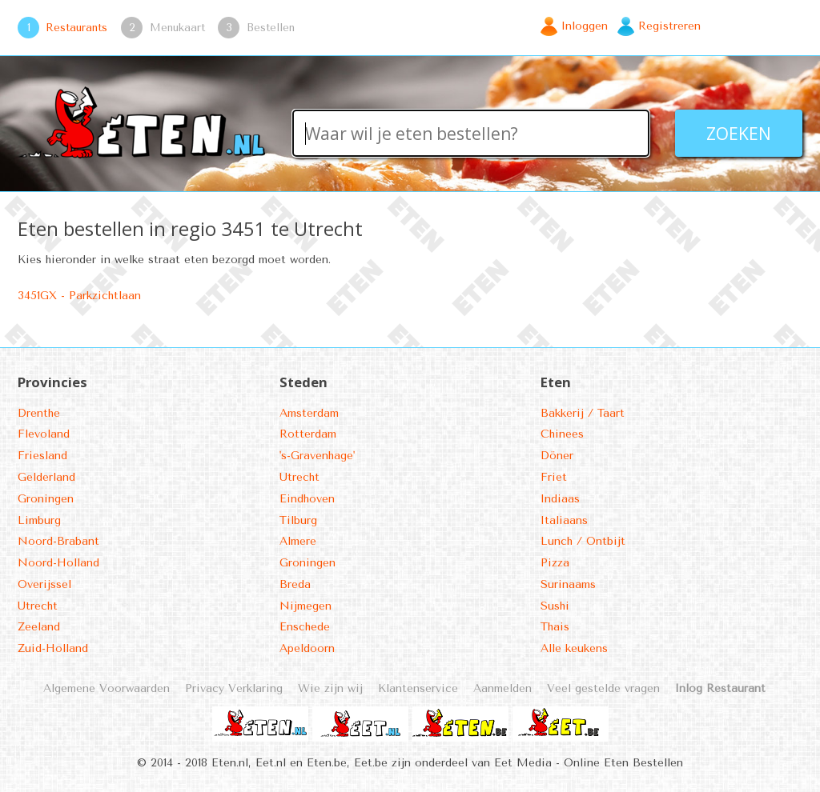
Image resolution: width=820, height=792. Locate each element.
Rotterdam (307, 434)
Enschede (304, 627)
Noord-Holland (58, 563)
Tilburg (298, 520)
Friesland (42, 455)
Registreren (669, 26)
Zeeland (39, 627)
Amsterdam (309, 413)
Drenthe (39, 413)
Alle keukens (574, 648)
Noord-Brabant (58, 541)
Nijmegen (305, 606)
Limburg (39, 520)
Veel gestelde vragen (603, 688)
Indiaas (560, 499)
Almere (297, 541)
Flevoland (44, 434)
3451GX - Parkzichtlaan (79, 295)
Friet (554, 477)
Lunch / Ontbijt (583, 541)
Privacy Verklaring (234, 688)
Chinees (562, 434)
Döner (557, 455)
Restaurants (76, 27)
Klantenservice (418, 688)
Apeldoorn (307, 648)
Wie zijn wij (330, 688)
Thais (555, 627)
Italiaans (564, 520)
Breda (295, 584)
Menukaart (177, 27)
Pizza (555, 563)
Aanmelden (502, 688)
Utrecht (38, 606)
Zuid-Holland (53, 648)
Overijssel (44, 584)
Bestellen (271, 27)
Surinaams (568, 584)
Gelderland (46, 477)
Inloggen (584, 26)
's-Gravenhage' (317, 455)
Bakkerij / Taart (583, 413)
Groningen (46, 499)
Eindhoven (307, 499)
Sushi (555, 606)
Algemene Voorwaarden (106, 688)
